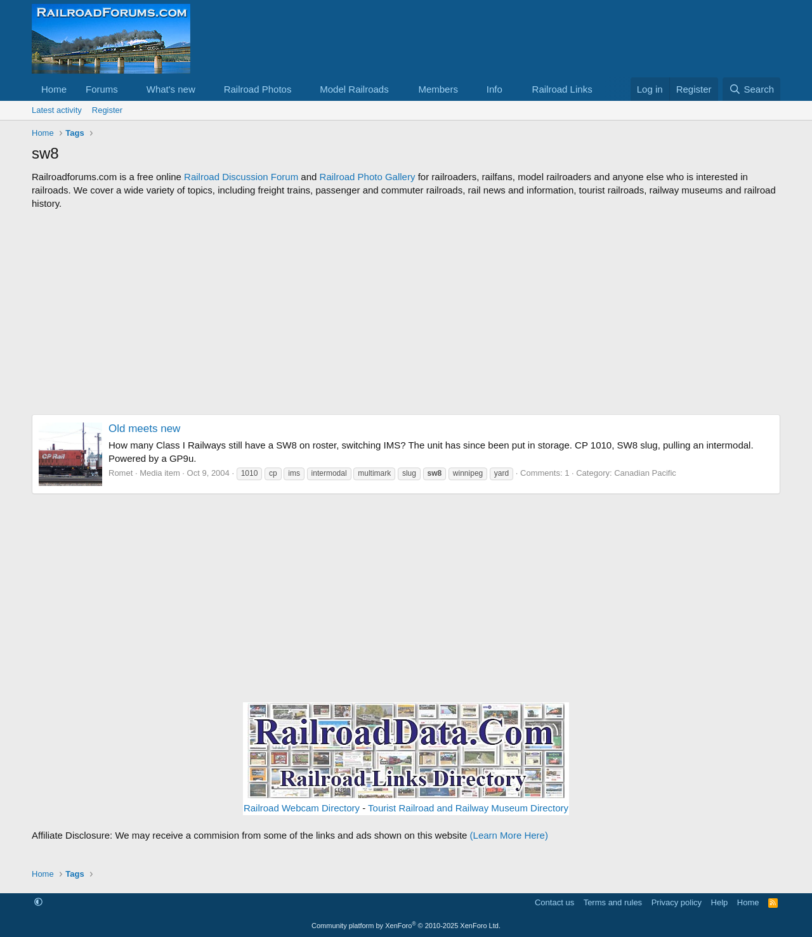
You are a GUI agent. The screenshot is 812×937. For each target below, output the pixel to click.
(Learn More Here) (509, 835)
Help (719, 902)
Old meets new (144, 429)
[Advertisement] (406, 312)
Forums (102, 89)
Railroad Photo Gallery (368, 176)
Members (438, 89)
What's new (171, 89)
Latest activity (57, 110)
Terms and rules (613, 902)
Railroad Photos (258, 89)
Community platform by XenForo (406, 925)
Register (107, 110)
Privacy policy (677, 902)
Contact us (554, 902)
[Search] (751, 89)
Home (54, 89)
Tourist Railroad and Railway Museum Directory (468, 808)
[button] (128, 89)
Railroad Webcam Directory (302, 808)
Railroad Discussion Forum (241, 176)
